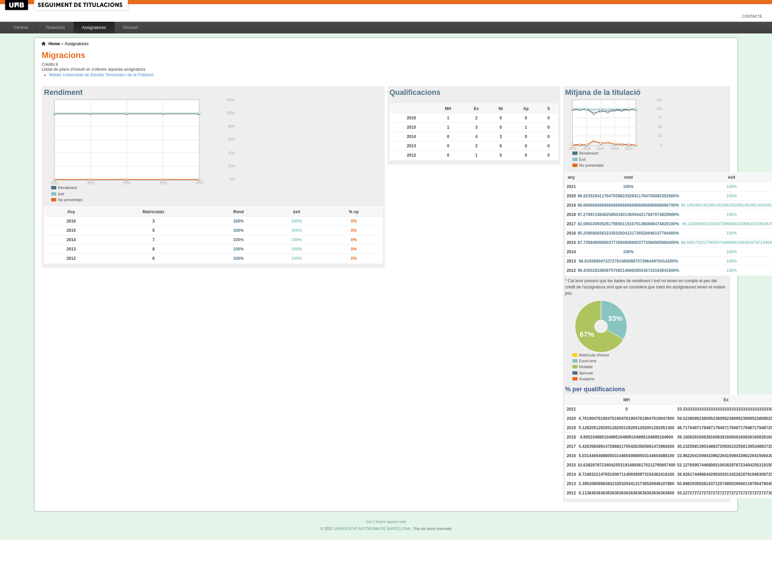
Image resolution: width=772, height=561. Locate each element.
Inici (369, 522)
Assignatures (94, 27)
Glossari (130, 27)
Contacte (752, 16)
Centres (21, 27)
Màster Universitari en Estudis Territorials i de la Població (101, 74)
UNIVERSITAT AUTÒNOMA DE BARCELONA (372, 528)
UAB (17, 5)
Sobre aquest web (391, 522)
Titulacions (55, 27)
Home (54, 43)
